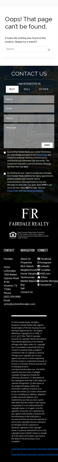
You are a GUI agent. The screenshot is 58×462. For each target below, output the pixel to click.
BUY (12, 89)
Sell (23, 288)
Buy (23, 284)
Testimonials (28, 277)
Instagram (44, 262)
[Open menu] (51, 3)
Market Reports (29, 281)
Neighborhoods (29, 269)
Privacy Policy (41, 155)
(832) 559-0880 (12, 296)
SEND (47, 145)
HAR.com (43, 273)
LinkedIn (43, 266)
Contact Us (27, 292)
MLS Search (27, 266)
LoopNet (43, 269)
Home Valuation (29, 273)
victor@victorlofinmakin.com (19, 304)
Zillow (42, 277)
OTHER (44, 89)
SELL (27, 89)
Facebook (44, 258)
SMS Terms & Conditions (33, 191)
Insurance (44, 284)
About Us (26, 258)
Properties (26, 262)
